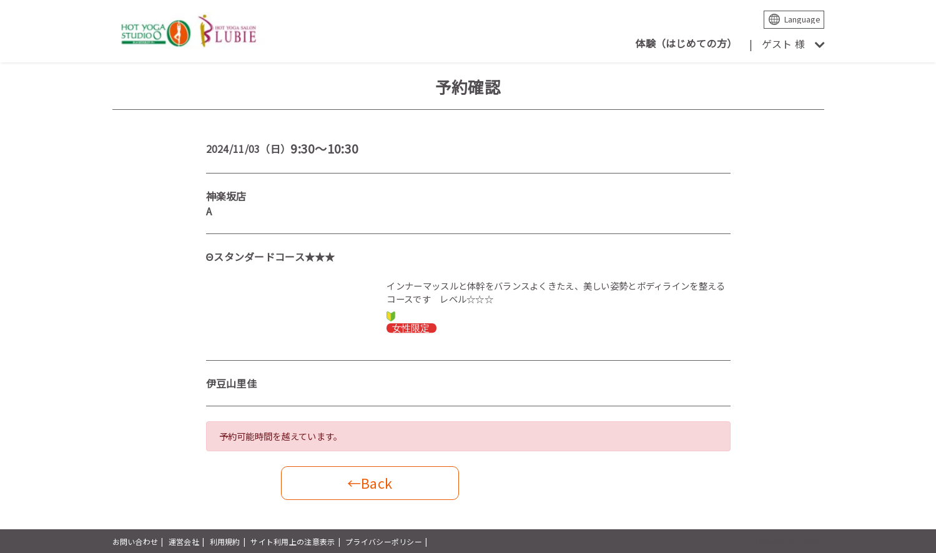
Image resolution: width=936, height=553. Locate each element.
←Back (369, 482)
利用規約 (225, 541)
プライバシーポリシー (383, 541)
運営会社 (184, 541)
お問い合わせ (135, 541)
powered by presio (790, 541)
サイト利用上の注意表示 (292, 541)
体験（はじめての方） (686, 43)
